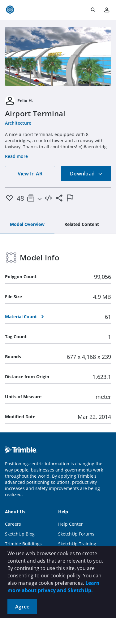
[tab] (27, 224)
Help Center (70, 524)
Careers (13, 524)
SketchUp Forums (76, 534)
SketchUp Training (77, 544)
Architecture (18, 123)
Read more (16, 156)
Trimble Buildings (23, 544)
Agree (22, 606)
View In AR (30, 173)
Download (86, 173)
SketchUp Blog (20, 534)
